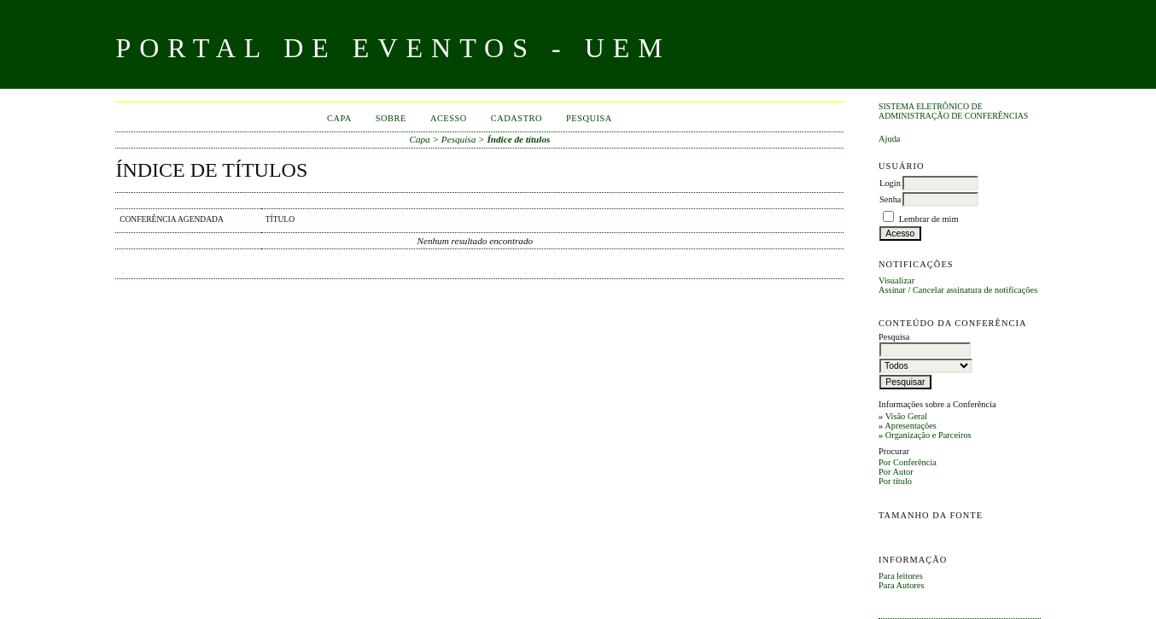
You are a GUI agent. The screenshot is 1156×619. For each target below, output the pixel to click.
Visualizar (896, 280)
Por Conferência (908, 462)
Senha (890, 199)
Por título (895, 481)
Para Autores (901, 585)
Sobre (391, 118)
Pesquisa (589, 118)
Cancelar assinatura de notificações (975, 290)
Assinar (892, 290)
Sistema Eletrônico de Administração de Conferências (953, 111)
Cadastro (516, 118)
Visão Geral (906, 416)
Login (890, 183)
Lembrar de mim (929, 219)
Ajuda (889, 138)
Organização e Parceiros (928, 435)
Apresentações (911, 425)
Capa (339, 118)
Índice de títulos (518, 139)
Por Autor (896, 471)
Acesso (448, 118)
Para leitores (901, 576)
